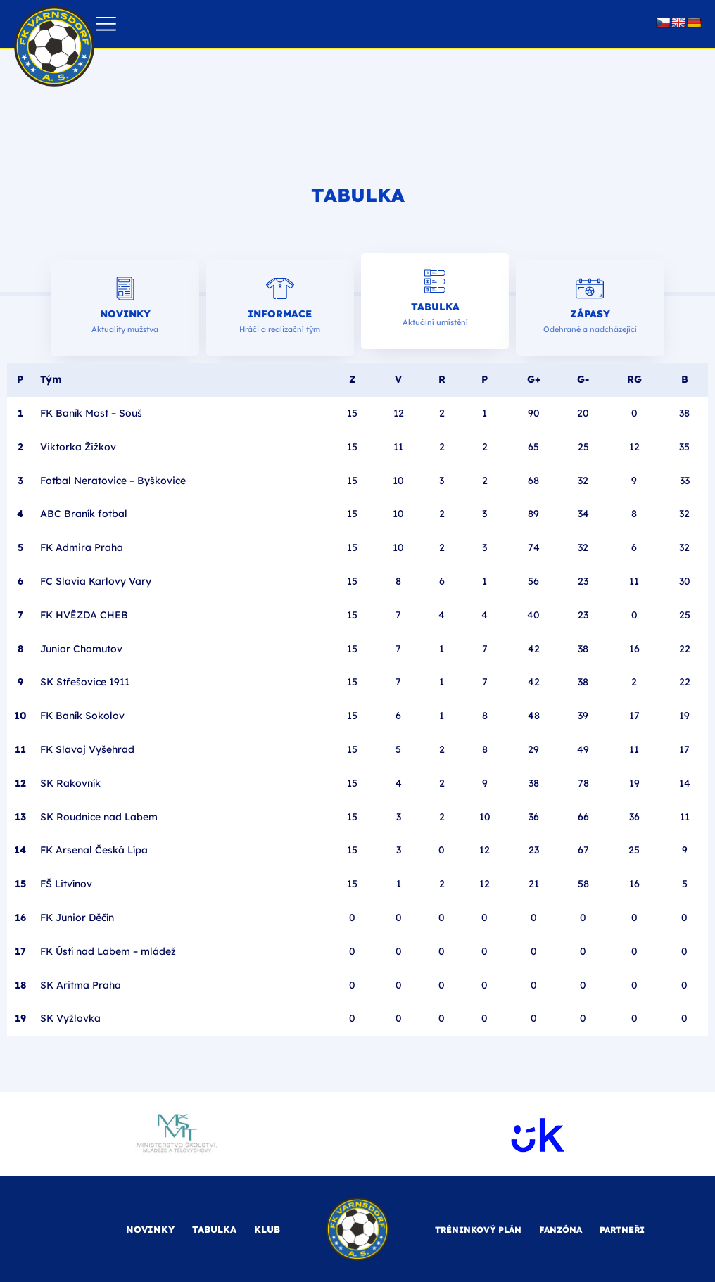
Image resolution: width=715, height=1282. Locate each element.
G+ (533, 379)
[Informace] (280, 288)
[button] (106, 24)
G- (583, 379)
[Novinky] (125, 288)
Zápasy (590, 313)
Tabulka (435, 306)
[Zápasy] (590, 288)
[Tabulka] (435, 281)
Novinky (125, 313)
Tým (50, 379)
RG (634, 379)
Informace (280, 313)
